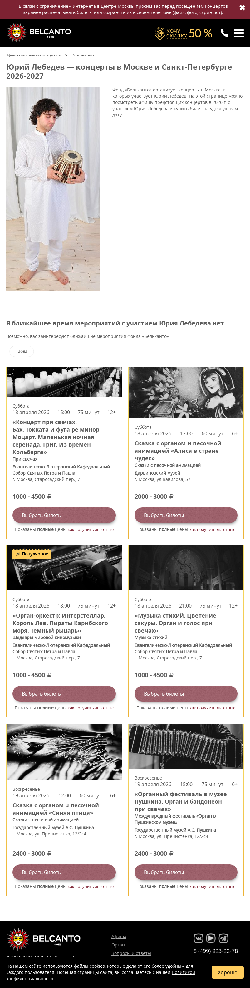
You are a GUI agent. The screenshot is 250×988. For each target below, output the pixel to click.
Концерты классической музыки (39, 32)
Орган (118, 945)
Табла (21, 351)
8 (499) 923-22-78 (216, 951)
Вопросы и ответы (131, 953)
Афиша (118, 936)
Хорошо (228, 972)
